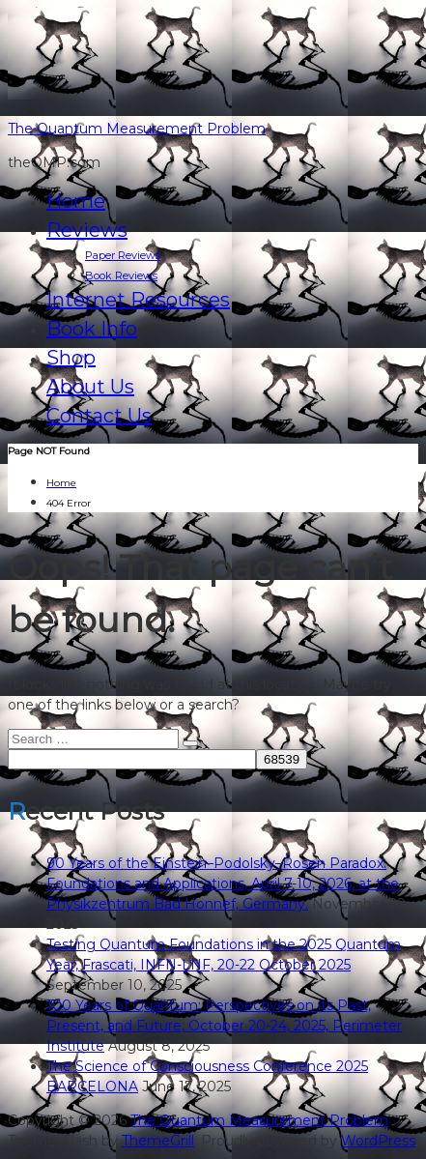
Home (75, 201)
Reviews (87, 230)
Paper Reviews (122, 255)
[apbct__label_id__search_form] (132, 759)
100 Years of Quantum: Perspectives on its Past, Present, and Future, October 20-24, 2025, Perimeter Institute (224, 1026)
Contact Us (99, 415)
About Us (90, 386)
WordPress (378, 1140)
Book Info (91, 328)
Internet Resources (138, 299)
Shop (71, 357)
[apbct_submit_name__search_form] (281, 759)
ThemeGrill (158, 1140)
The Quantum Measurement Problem (137, 128)
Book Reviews (121, 275)
